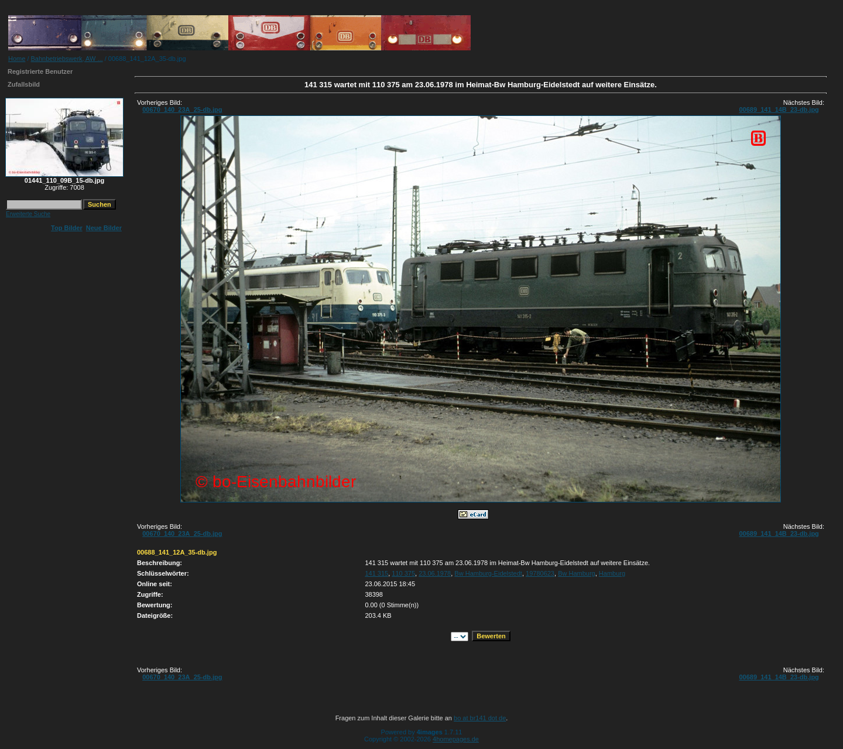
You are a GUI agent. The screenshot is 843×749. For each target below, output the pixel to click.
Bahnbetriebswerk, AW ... (67, 58)
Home (16, 58)
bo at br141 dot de (480, 717)
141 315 (376, 573)
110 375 (403, 573)
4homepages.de (456, 739)
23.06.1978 (435, 573)
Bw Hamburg (576, 573)
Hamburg (612, 573)
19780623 (540, 573)
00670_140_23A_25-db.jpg (182, 109)
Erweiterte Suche (28, 214)
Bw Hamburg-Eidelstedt (488, 573)
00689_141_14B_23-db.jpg (778, 109)
